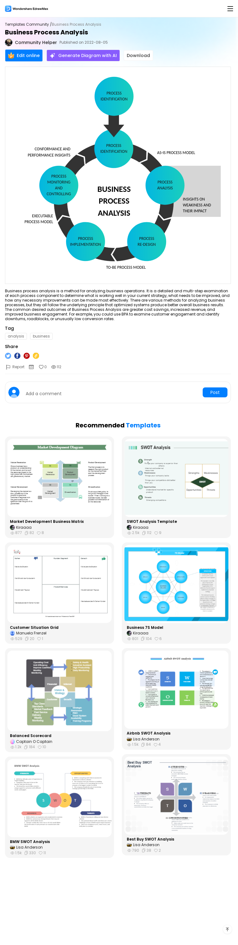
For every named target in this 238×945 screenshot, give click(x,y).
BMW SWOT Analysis (30, 842)
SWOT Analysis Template (152, 521)
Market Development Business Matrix (47, 521)
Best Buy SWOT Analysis (150, 839)
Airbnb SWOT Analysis (148, 733)
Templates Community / (28, 24)
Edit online (24, 55)
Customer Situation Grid (34, 627)
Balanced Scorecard (30, 736)
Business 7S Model (145, 627)
